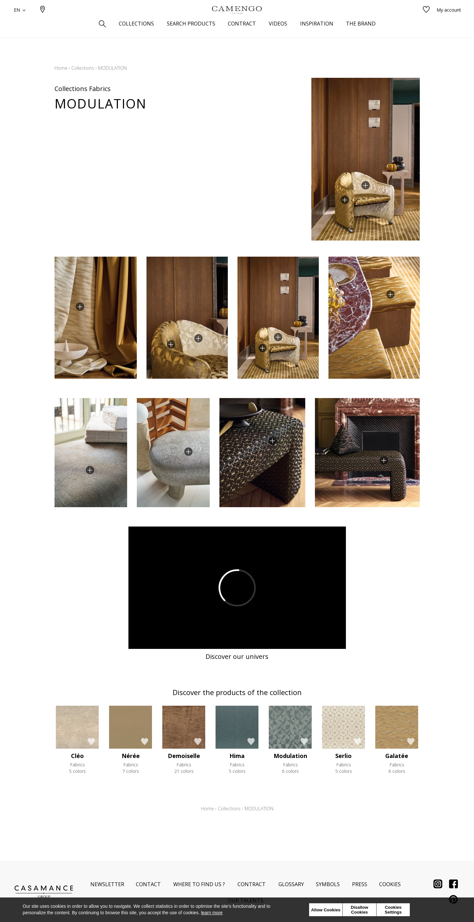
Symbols (328, 884)
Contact (148, 884)
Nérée (131, 756)
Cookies (390, 884)
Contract (251, 884)
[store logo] (237, 20)
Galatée (396, 756)
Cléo (77, 756)
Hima (237, 756)
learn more (212, 912)
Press (359, 884)
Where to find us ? (199, 884)
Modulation (290, 756)
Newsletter (107, 884)
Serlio (343, 756)
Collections (82, 68)
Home (61, 68)
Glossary (291, 884)
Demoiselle (184, 756)
